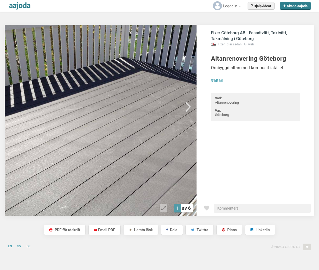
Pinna (229, 230)
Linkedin (260, 230)
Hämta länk (141, 230)
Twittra (199, 230)
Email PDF (104, 230)
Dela (171, 230)
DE (28, 246)
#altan (217, 80)
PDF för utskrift (64, 230)
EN (10, 246)
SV (19, 246)
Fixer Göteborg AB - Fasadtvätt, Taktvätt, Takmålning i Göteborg (249, 35)
